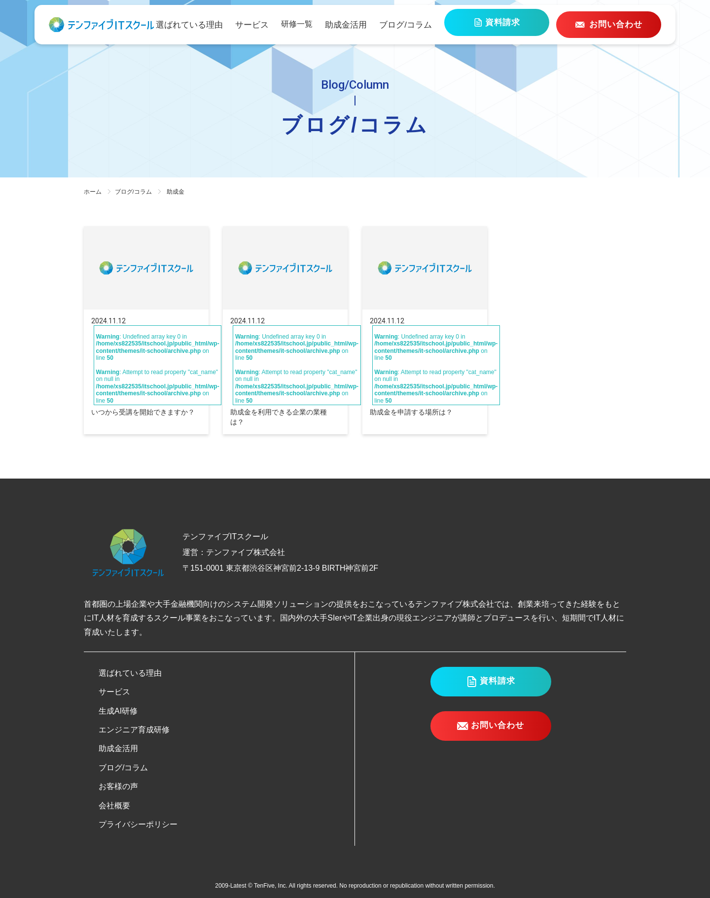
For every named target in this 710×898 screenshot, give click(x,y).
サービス (284, 24)
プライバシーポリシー (138, 824)
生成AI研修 (118, 711)
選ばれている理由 (224, 24)
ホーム (93, 191)
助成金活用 (375, 24)
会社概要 (114, 805)
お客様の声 (118, 786)
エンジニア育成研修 (134, 729)
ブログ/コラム (432, 24)
